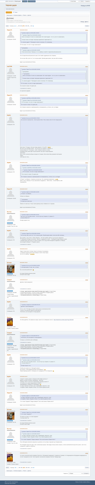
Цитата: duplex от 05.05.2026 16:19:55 (30, 191)
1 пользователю (23, 88)
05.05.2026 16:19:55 (23, 162)
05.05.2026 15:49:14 (23, 66)
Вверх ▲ (88, 481)
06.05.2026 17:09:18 (23, 262)
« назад (82, 21)
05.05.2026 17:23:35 (23, 211)
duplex (9, 115)
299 (28, 25)
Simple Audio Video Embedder (10, 483)
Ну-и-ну (9, 211)
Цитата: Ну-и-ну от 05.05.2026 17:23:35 (31, 357)
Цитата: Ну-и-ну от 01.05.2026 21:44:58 (31, 265)
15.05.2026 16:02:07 (23, 376)
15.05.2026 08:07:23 (23, 301)
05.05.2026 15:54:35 (23, 95)
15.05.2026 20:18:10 (23, 428)
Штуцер (9, 262)
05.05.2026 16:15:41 (23, 115)
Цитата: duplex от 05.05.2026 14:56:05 (30, 32)
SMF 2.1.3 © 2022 (8, 481)
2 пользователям (23, 420)
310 (31, 25)
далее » (87, 21)
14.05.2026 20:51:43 (23, 279)
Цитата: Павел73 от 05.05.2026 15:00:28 (31, 69)
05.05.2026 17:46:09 (23, 230)
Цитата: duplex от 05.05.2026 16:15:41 (30, 214)
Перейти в (66, 473)
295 (19, 25)
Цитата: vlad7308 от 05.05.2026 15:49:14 (31, 98)
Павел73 (9, 30)
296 (21, 25)
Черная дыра (11, 5)
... (17, 25)
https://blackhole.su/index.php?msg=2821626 (63, 319)
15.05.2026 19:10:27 (23, 409)
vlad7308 (9, 66)
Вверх (7, 467)
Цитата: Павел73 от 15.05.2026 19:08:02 (31, 412)
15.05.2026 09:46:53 (23, 332)
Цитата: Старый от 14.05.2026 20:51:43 (31, 304)
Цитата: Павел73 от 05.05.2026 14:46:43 (32, 35)
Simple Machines (15, 481)
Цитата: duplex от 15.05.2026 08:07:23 (30, 335)
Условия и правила (82, 481)
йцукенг (9, 317)
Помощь (77, 481)
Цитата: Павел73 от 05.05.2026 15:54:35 (31, 165)
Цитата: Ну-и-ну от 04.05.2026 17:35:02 (31, 118)
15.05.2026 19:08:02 (23, 392)
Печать (87, 467)
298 (26, 25)
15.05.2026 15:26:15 (23, 354)
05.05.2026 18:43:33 (23, 248)
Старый (9, 279)
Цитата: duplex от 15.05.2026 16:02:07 (30, 395)
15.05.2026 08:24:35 (23, 317)
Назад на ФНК (85, 5)
